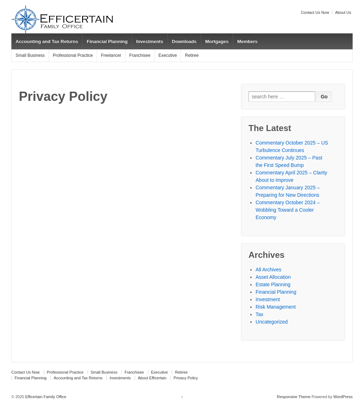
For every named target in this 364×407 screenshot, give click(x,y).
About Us (343, 12)
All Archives (268, 269)
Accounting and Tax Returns (47, 41)
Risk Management (276, 307)
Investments (149, 41)
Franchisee (139, 55)
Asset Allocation (273, 277)
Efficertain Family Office (45, 397)
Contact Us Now (315, 12)
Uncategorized (272, 322)
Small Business (30, 55)
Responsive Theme (294, 397)
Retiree (192, 55)
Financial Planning (107, 41)
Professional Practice (73, 55)
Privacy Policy (185, 378)
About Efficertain (152, 378)
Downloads (184, 41)
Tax (259, 314)
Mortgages (217, 41)
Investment (268, 299)
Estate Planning (273, 284)
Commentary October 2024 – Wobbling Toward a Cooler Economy (288, 210)
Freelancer (111, 55)
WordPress (343, 397)
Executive (168, 55)
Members (247, 41)
